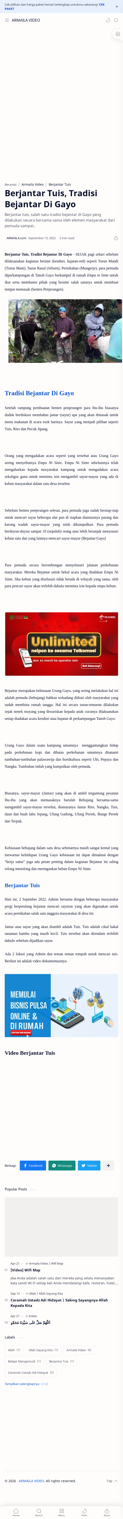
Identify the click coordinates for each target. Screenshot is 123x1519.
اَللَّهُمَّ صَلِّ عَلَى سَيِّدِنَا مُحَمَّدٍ (30, 1322)
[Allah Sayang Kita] (51, 1293)
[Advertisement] (60, 65)
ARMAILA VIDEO (26, 20)
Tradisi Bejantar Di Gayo (39, 393)
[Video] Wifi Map (25, 1270)
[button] (107, 20)
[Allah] (33, 1293)
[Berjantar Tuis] (61, 1361)
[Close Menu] (116, 6)
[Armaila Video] (39, 1263)
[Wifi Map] (57, 1263)
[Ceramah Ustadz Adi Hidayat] (31, 1372)
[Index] (33, 1316)
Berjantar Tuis (22, 885)
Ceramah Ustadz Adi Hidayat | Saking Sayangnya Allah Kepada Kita (59, 1303)
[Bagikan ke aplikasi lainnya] (108, 1165)
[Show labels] (27, 1383)
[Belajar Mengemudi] (24, 1361)
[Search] (115, 20)
